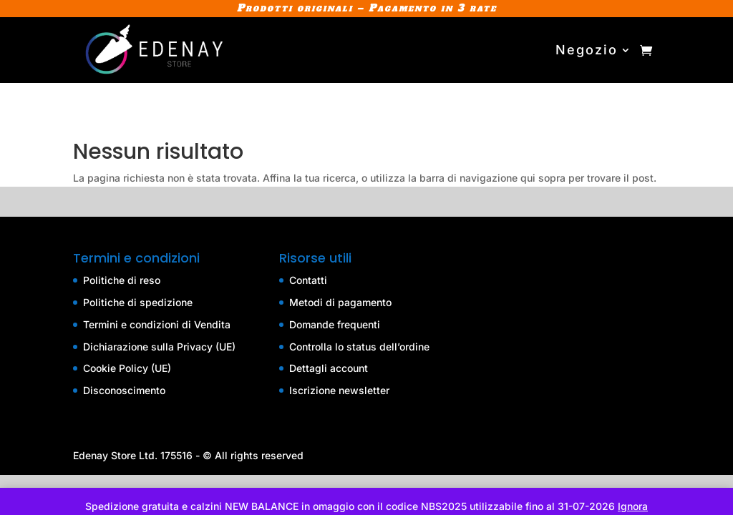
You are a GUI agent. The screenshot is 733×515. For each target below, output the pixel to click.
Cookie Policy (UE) (127, 368)
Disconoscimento (124, 390)
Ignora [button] (633, 506)
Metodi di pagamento (340, 302)
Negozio (586, 49)
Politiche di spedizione (138, 302)
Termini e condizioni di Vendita (156, 324)
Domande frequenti (334, 324)
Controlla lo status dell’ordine (359, 346)
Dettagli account (328, 368)
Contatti (308, 280)
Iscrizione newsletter (339, 390)
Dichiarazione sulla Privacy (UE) (159, 346)
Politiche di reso (121, 280)
